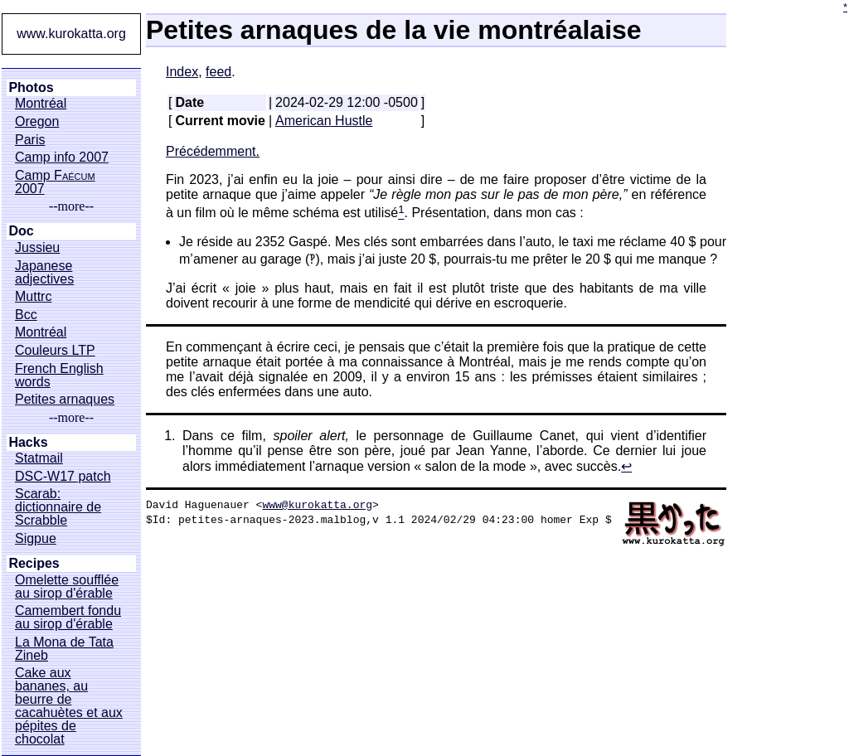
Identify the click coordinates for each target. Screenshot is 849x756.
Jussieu (37, 247)
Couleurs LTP (55, 350)
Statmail (39, 458)
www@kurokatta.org (317, 504)
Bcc (26, 315)
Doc (20, 231)
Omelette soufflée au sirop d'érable (67, 587)
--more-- (71, 206)
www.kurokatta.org (71, 34)
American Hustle (323, 121)
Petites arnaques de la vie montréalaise (394, 30)
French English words (59, 375)
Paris (30, 140)
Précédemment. (213, 151)
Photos (30, 87)
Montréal (40, 103)
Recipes (33, 563)
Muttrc (33, 296)
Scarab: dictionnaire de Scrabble (58, 507)
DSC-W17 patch (63, 476)
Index (182, 72)
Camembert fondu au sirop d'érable (68, 617)
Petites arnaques (64, 399)
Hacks (27, 442)
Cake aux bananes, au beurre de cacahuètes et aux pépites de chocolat (69, 706)
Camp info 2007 (62, 157)
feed (218, 72)
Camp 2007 (55, 182)
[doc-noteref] (401, 213)
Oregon (37, 121)
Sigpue (35, 538)
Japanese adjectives (44, 272)
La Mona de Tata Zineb (64, 649)
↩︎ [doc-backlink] (626, 466)
